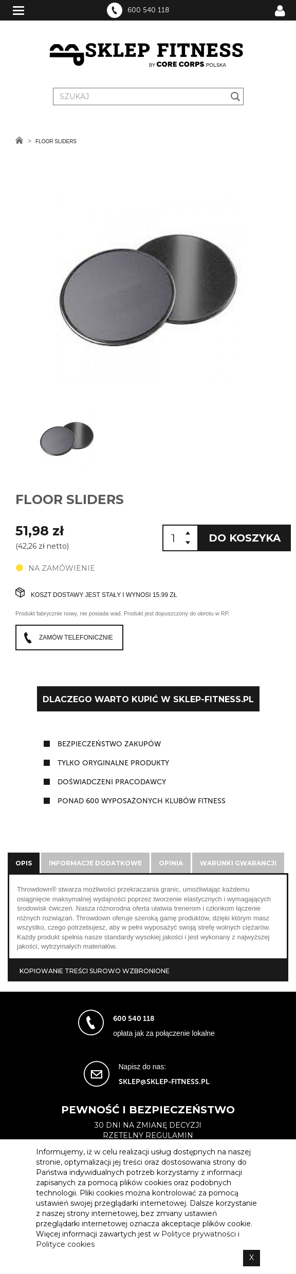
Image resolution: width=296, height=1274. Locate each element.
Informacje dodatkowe (95, 863)
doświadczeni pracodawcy (112, 782)
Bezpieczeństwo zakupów (109, 744)
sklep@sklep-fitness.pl (164, 1081)
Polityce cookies (65, 1244)
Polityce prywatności (198, 1234)
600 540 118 (148, 10)
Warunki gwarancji (238, 863)
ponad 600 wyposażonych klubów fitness (142, 801)
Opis (23, 863)
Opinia (171, 863)
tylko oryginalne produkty (113, 763)
